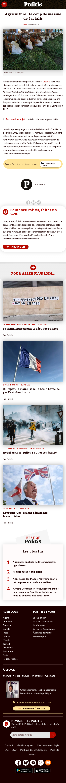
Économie (8, 647)
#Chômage (49, 675)
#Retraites (37, 675)
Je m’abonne (39, 625)
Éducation (8, 651)
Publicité (54, 749)
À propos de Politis (42, 632)
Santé (5, 655)
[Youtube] (33, 763)
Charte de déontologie (48, 745)
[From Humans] (48, 763)
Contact (9, 745)
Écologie (7, 625)
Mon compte (39, 636)
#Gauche (26, 675)
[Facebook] (18, 763)
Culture (6, 636)
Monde (6, 640)
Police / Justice (10, 658)
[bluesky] (26, 763)
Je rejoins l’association (44, 628)
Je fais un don (39, 617)
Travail (6, 643)
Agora (6, 617)
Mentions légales (25, 745)
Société (6, 628)
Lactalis (46, 81)
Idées (5, 632)
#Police (16, 675)
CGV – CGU (11, 749)
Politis (25, 25)
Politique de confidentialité (33, 749)
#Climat (7, 675)
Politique (7, 621)
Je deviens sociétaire (43, 621)
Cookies (32, 754)
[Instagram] (41, 763)
